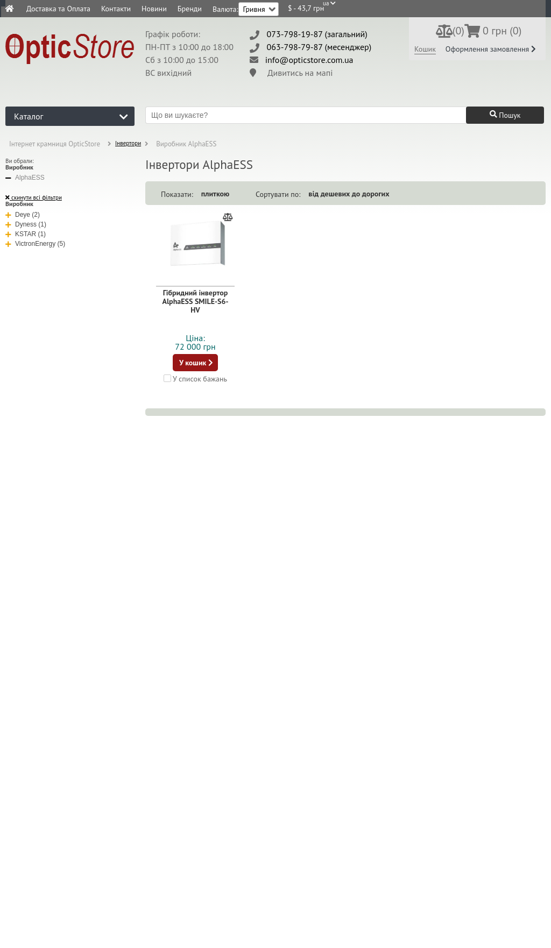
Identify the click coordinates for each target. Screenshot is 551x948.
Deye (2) (22, 214)
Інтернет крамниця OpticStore (54, 143)
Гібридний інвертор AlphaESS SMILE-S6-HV (196, 301)
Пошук (505, 115)
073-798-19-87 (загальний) (317, 34)
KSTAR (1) (25, 234)
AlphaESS (25, 177)
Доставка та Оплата (58, 8)
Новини (154, 8)
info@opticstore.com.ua (309, 59)
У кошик (196, 362)
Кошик (425, 49)
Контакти (116, 8)
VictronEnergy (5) (35, 243)
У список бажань (195, 378)
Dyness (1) (25, 224)
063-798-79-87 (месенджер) (319, 46)
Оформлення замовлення (491, 49)
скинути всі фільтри (33, 197)
